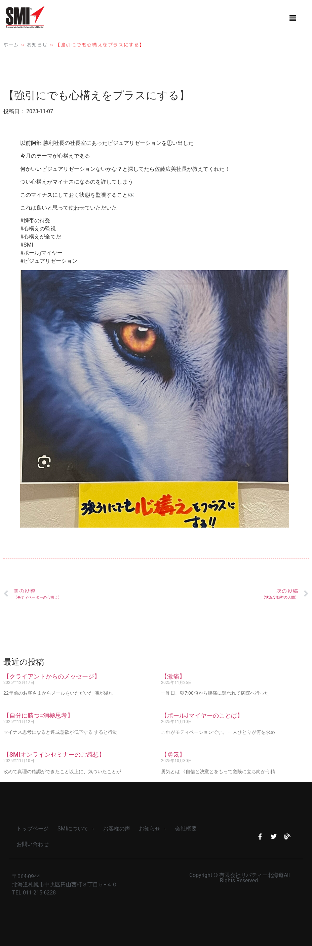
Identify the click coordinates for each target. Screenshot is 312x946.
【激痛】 (173, 676)
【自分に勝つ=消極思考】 (38, 715)
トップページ (32, 828)
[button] (293, 18)
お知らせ (37, 44)
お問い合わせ (32, 844)
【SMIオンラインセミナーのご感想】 (54, 754)
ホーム (11, 44)
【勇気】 (173, 754)
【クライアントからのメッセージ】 (51, 676)
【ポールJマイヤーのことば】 (202, 715)
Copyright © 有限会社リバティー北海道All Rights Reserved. (239, 878)
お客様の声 (116, 828)
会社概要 (186, 828)
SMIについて (75, 828)
